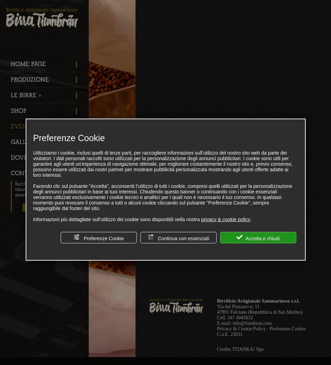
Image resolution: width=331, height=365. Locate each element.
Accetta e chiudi (258, 237)
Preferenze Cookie (98, 237)
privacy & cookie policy (225, 219)
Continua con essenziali (178, 237)
